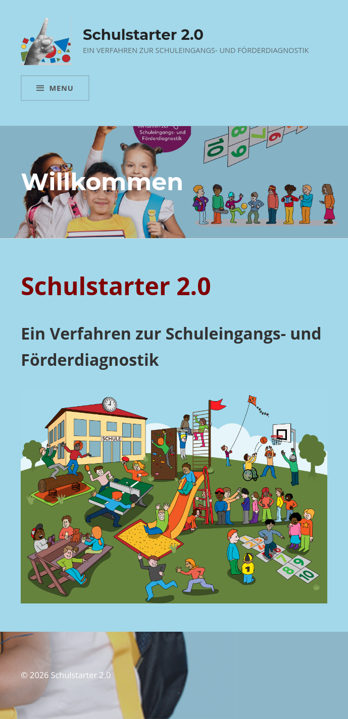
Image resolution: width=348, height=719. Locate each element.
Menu (61, 88)
